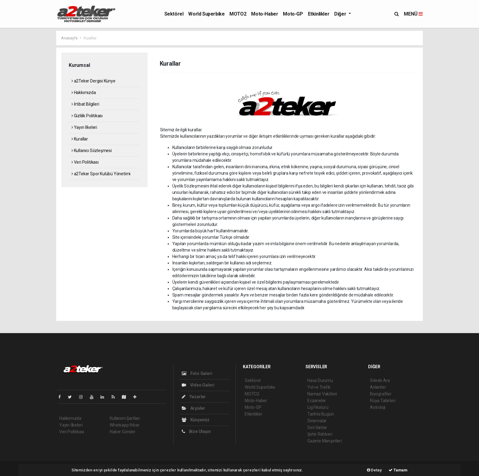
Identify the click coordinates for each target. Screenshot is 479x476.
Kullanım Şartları (125, 418)
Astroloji (377, 407)
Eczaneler (316, 400)
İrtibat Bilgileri (85, 104)
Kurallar (90, 38)
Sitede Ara (380, 380)
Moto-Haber (264, 14)
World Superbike (206, 14)
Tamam (398, 470)
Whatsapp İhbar (124, 425)
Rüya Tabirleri (382, 400)
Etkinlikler (319, 14)
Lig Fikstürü (317, 407)
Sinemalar (317, 420)
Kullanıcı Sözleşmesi (91, 150)
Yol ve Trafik (319, 387)
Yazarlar (194, 396)
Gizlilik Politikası (87, 115)
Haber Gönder (123, 431)
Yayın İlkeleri (84, 127)
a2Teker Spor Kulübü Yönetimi (100, 173)
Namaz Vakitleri (322, 393)
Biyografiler (381, 393)
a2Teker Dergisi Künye (93, 80)
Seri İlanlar (317, 427)
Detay (374, 470)
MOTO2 (237, 14)
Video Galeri (198, 385)
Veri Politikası (85, 162)
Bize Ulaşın (196, 431)
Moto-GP (293, 14)
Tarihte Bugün (320, 414)
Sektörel (174, 14)
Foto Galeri (197, 373)
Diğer (340, 14)
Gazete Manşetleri (324, 440)
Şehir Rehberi (319, 434)
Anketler (378, 387)
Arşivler (193, 408)
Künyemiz (196, 419)
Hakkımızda (83, 92)
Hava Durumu (320, 380)
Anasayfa (69, 38)
